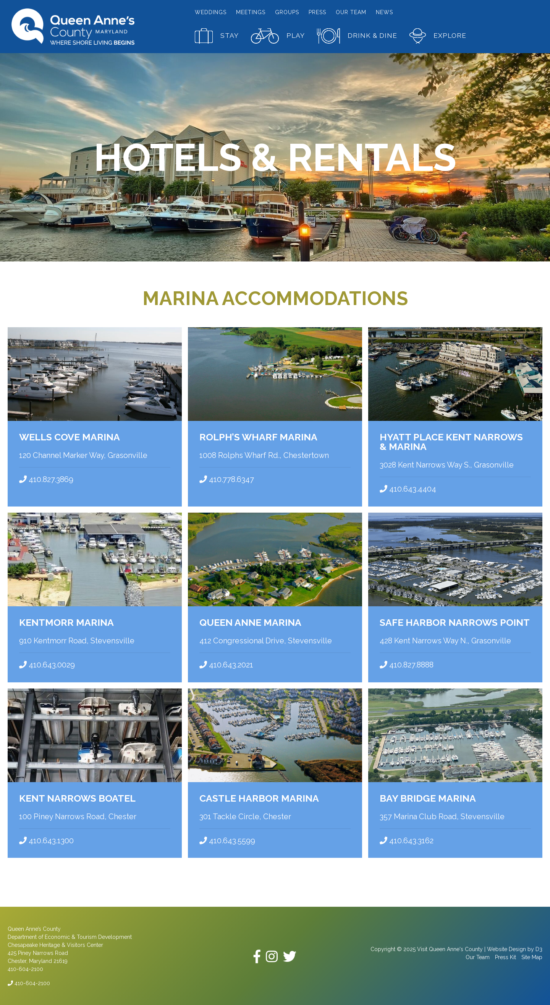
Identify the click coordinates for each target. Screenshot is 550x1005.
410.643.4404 (408, 489)
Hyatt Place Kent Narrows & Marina (451, 441)
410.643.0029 (47, 664)
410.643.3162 (407, 839)
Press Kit (505, 956)
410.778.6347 (226, 479)
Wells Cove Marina (69, 437)
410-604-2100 (29, 982)
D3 (538, 948)
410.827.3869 (46, 479)
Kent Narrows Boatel (77, 797)
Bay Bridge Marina (428, 797)
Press (317, 12)
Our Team (351, 12)
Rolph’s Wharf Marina (258, 437)
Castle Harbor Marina (259, 797)
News (384, 12)
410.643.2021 (226, 664)
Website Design (506, 948)
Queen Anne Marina (250, 622)
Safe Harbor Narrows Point (455, 622)
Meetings (250, 12)
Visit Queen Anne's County (450, 948)
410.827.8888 (407, 664)
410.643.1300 (46, 839)
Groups (287, 12)
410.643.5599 (227, 839)
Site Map (531, 956)
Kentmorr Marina (66, 622)
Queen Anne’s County (34, 928)
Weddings (210, 12)
